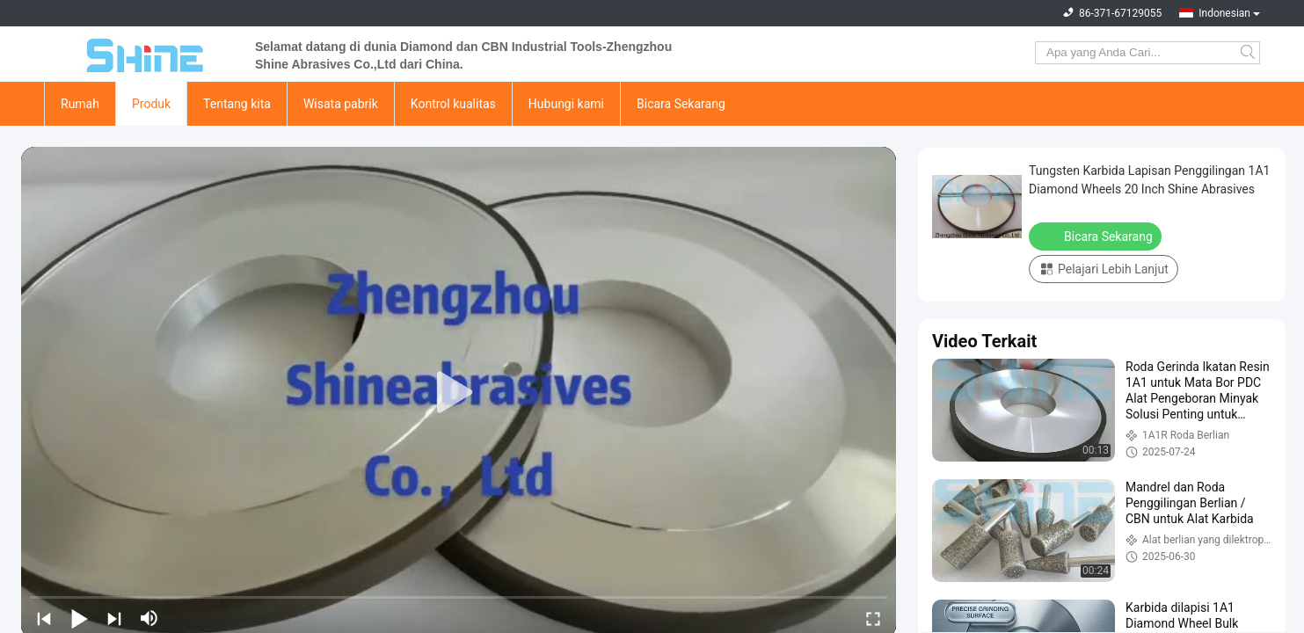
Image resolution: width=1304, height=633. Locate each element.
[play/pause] (79, 618)
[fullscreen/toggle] (873, 618)
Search (1249, 52)
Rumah (80, 104)
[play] (459, 393)
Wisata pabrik (340, 104)
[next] (114, 618)
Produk (151, 104)
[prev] (44, 618)
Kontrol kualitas (453, 104)
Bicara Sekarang (681, 104)
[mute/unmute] (149, 618)
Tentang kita (237, 104)
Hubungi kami (566, 104)
